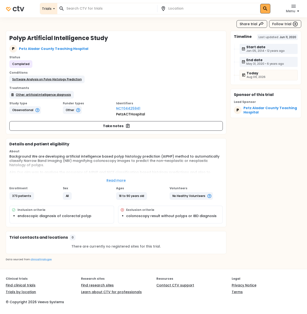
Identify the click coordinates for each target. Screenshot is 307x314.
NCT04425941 (128, 108)
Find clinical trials (20, 285)
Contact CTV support (175, 285)
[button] (47, 79)
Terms (237, 292)
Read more (116, 180)
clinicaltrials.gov (41, 259)
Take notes (116, 126)
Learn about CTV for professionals (111, 292)
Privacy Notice (244, 285)
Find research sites (97, 285)
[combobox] (110, 8)
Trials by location (21, 292)
